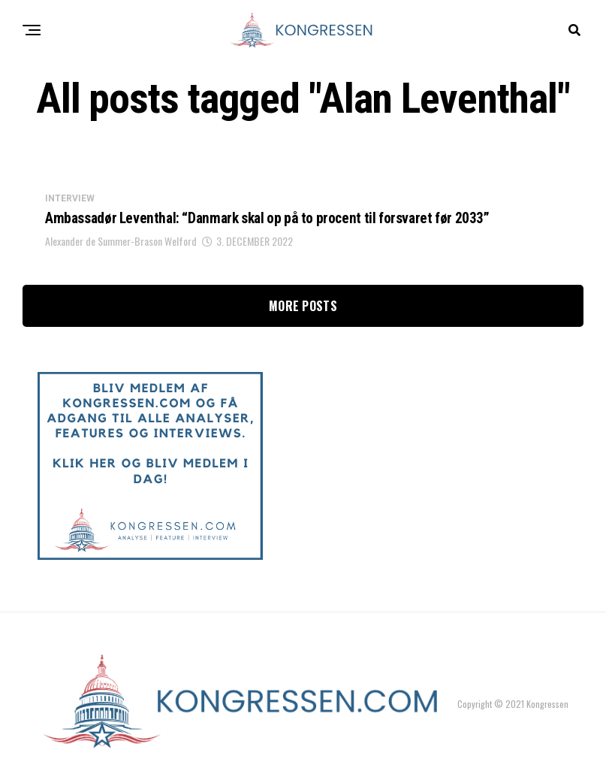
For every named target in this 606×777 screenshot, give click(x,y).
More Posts (303, 308)
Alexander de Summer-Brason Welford (121, 243)
